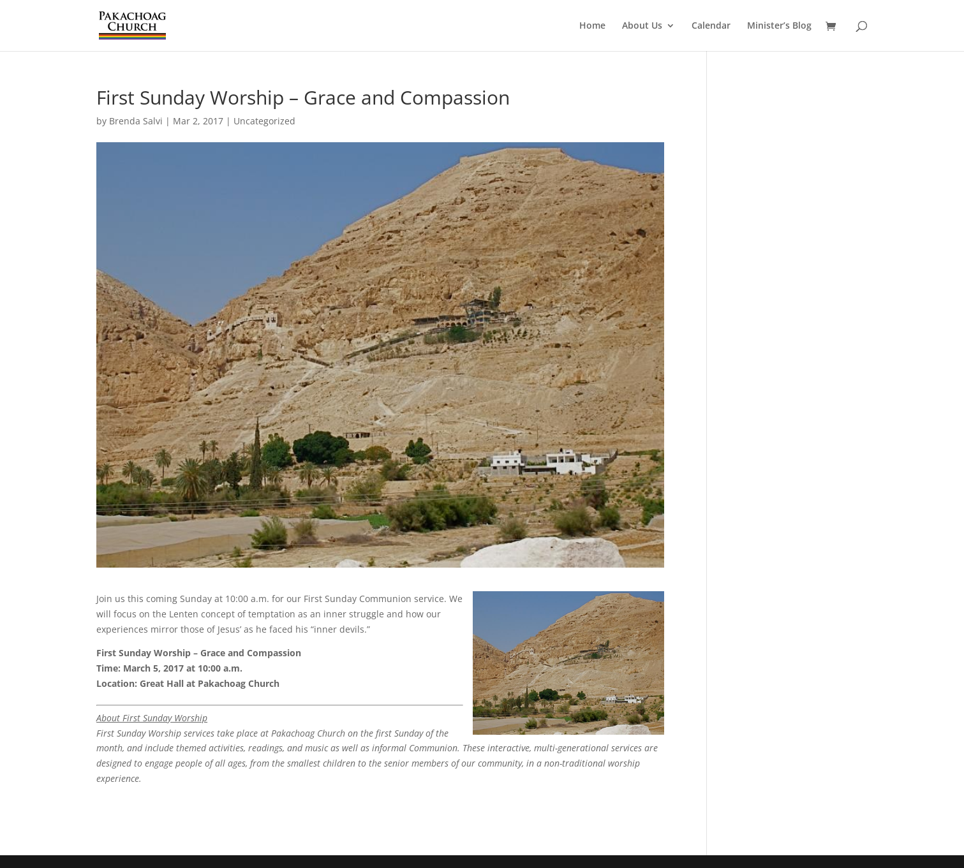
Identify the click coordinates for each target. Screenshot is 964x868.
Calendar (711, 26)
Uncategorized (264, 121)
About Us (642, 26)
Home (592, 26)
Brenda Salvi (136, 121)
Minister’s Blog (779, 26)
